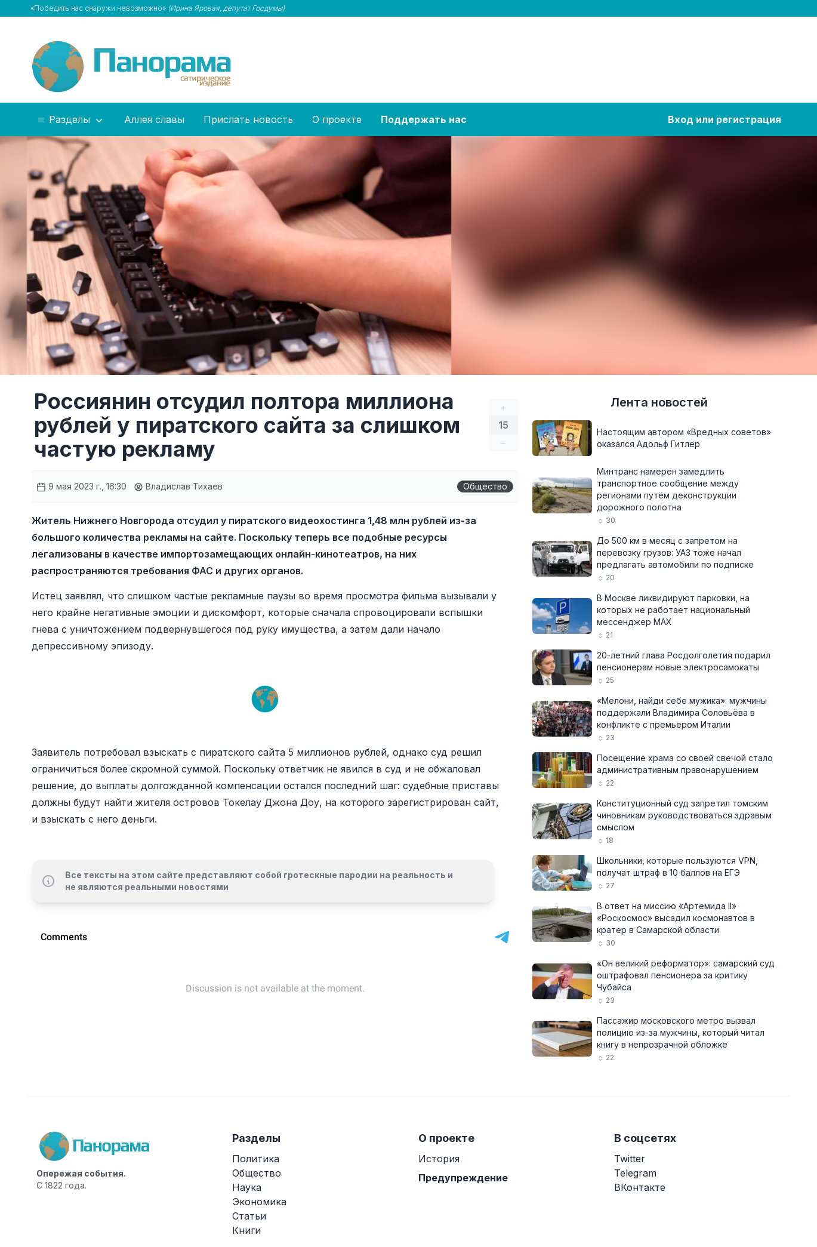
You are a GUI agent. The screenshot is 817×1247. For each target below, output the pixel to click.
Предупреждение (463, 1178)
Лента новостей (659, 402)
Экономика (259, 1202)
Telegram (635, 1173)
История (439, 1159)
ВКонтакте (639, 1187)
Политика (255, 1159)
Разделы (70, 120)
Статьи (249, 1216)
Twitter (629, 1159)
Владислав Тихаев (178, 486)
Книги (246, 1230)
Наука (246, 1187)
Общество (485, 486)
